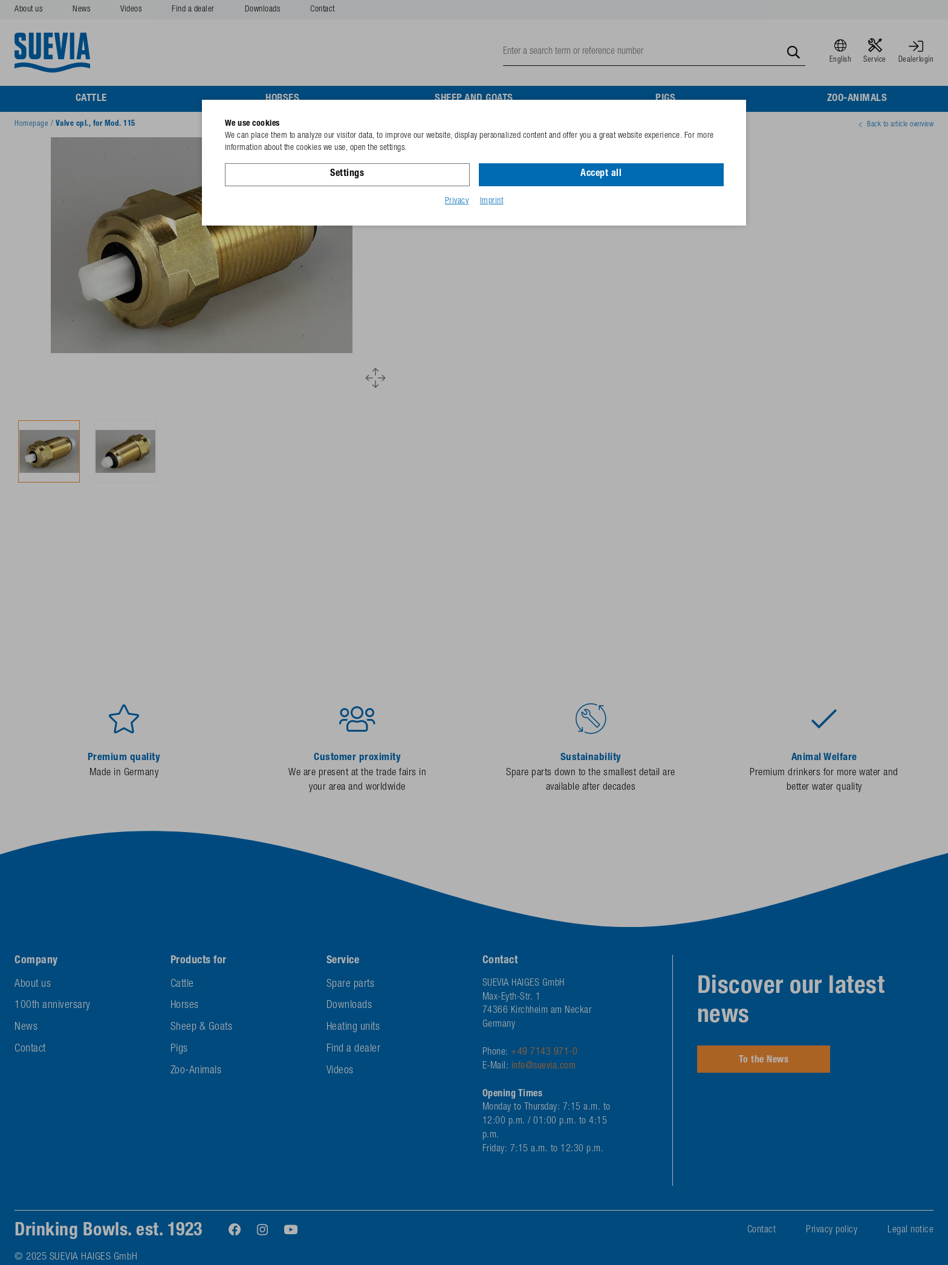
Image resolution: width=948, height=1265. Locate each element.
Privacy (457, 201)
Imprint (492, 201)
